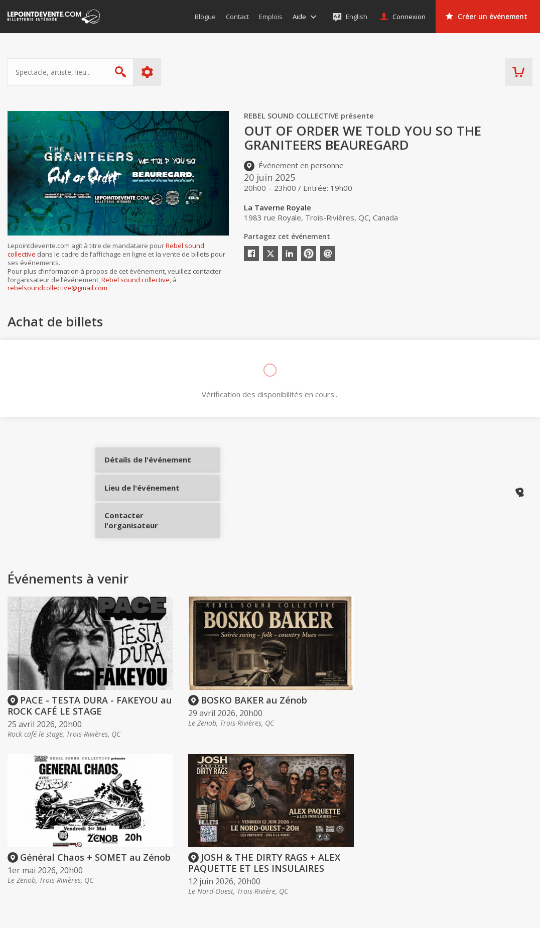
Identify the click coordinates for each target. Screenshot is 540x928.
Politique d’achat (261, 840)
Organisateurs (384, 807)
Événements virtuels (485, 826)
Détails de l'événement (142, 468)
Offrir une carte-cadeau (272, 826)
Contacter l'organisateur (142, 535)
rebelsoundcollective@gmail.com (57, 287)
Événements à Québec (489, 854)
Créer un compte (380, 826)
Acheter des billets (274, 807)
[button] (364, 913)
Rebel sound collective (135, 279)
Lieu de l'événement (142, 502)
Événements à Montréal (491, 840)
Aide (241, 854)
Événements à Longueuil (492, 869)
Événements (479, 807)
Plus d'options (147, 72)
